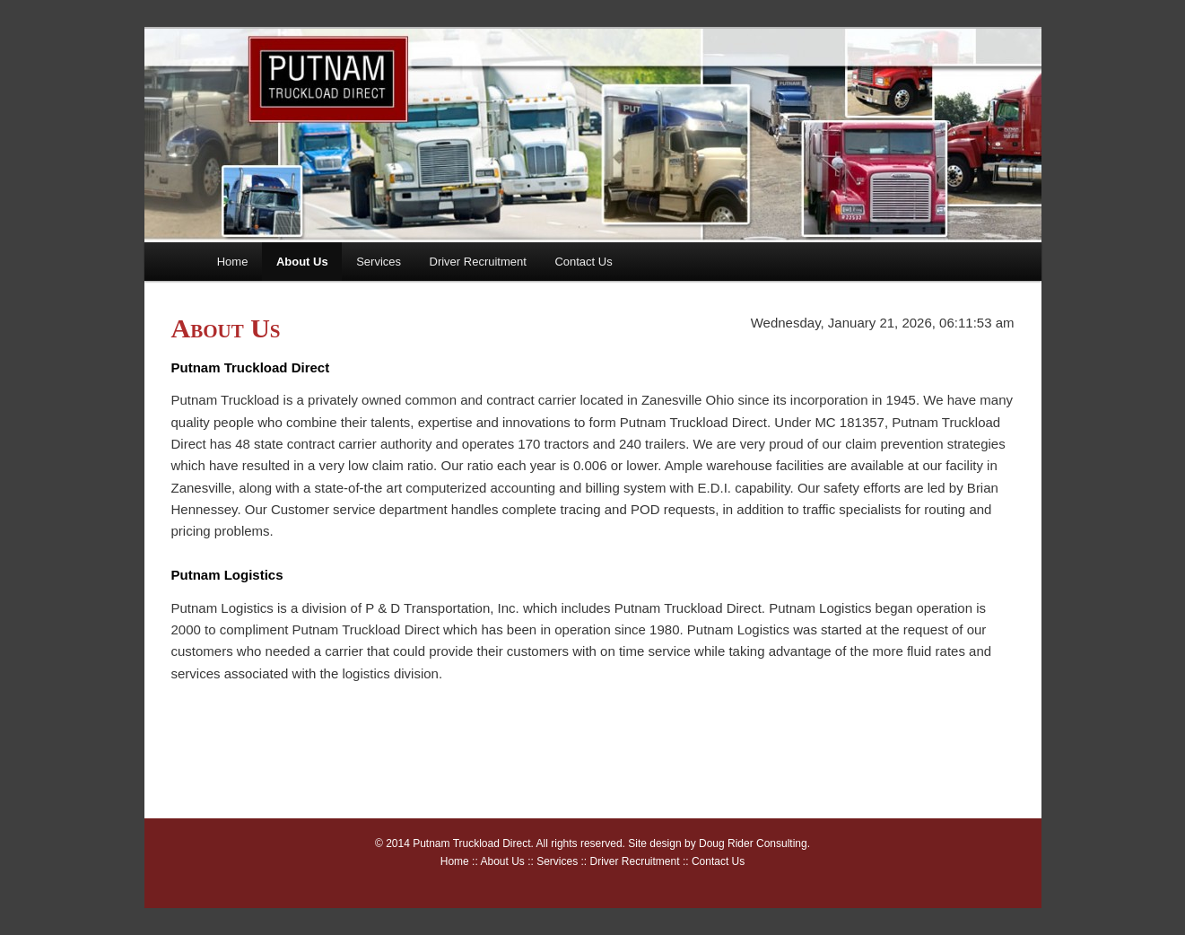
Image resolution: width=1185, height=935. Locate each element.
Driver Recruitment (478, 261)
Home (232, 261)
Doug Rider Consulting (753, 843)
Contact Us (583, 261)
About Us (302, 261)
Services (378, 261)
